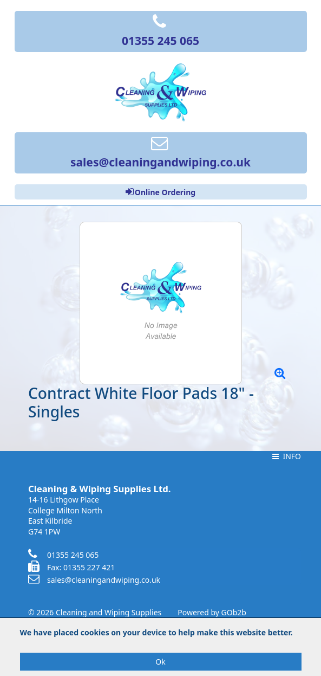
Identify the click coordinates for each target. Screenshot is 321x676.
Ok (160, 661)
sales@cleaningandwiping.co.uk (94, 580)
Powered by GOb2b (212, 612)
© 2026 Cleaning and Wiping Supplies (94, 612)
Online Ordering (160, 191)
